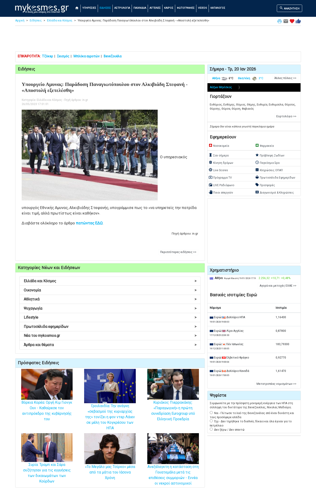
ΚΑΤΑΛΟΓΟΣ (217, 7)
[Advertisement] (158, 39)
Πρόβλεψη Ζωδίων (269, 155)
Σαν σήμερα (219, 155)
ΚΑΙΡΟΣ (168, 7)
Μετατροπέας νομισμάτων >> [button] (276, 383)
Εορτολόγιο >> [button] (286, 116)
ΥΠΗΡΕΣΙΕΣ (89, 7)
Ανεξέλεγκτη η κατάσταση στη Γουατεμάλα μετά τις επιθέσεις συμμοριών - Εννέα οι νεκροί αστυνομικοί (173, 465)
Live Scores (218, 170)
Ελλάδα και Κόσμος (59, 20)
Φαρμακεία (264, 145)
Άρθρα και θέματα (110, 345)
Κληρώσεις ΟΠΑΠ (269, 170)
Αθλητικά (110, 299)
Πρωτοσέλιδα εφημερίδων (110, 326)
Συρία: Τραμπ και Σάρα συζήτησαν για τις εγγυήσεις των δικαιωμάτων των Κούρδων (47, 464)
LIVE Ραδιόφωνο (221, 185)
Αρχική (19, 20)
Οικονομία (110, 290)
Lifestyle (110, 317)
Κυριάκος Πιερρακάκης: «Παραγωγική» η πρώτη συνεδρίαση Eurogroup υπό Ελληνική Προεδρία (173, 401)
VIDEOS (202, 7)
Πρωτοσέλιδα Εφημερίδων (275, 177)
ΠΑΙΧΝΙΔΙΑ (139, 7)
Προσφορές (265, 185)
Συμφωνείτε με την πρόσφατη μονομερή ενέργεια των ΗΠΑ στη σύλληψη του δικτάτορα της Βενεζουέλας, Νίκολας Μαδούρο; (251, 405)
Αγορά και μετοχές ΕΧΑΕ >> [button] (278, 285)
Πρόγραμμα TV (220, 177)
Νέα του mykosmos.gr (110, 335)
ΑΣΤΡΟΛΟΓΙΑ (122, 7)
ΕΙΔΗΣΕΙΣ (105, 7)
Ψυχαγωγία (110, 308)
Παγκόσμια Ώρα (267, 162)
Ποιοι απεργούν (221, 192)
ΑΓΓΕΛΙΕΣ (155, 7)
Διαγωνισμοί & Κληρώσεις (274, 192)
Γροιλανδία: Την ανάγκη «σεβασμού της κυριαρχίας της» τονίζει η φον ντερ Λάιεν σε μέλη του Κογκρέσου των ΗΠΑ (110, 407)
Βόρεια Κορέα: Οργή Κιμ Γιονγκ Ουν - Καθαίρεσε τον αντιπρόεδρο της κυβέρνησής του (47, 401)
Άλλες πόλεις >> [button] (285, 78)
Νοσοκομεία (219, 145)
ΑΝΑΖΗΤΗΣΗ (289, 8)
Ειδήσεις (36, 20)
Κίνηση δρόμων (221, 162)
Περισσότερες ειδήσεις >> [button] (178, 252)
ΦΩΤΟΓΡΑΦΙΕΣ (186, 7)
